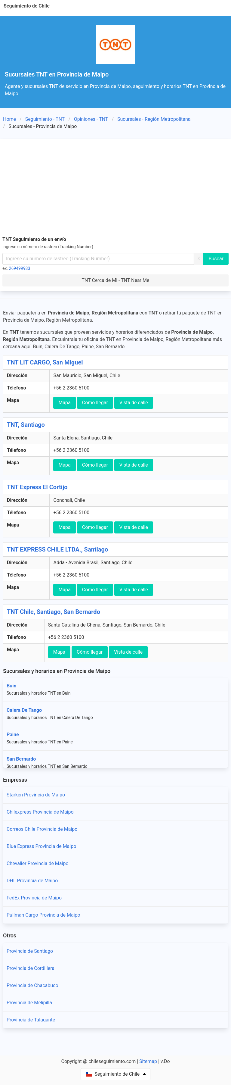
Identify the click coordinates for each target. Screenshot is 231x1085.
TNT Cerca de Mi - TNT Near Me (115, 280)
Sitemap (148, 1061)
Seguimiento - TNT (45, 119)
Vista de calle (133, 402)
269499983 (19, 268)
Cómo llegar (95, 402)
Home (9, 119)
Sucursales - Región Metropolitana (153, 119)
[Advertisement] (115, 186)
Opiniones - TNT (91, 119)
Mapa (64, 402)
